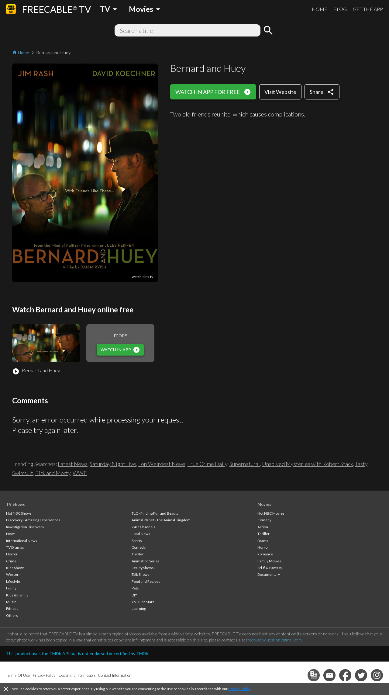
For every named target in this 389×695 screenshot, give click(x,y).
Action (262, 527)
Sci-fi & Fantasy (269, 567)
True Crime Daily (207, 463)
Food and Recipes (146, 581)
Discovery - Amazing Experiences (33, 520)
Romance (265, 554)
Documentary (268, 574)
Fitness (12, 608)
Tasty (361, 463)
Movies (264, 504)
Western (13, 574)
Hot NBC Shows (19, 513)
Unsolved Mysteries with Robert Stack (307, 463)
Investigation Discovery (25, 527)
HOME (319, 9)
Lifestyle (13, 581)
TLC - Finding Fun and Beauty (155, 513)
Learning (139, 608)
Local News (141, 533)
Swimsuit (22, 473)
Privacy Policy (239, 688)
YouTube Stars (143, 601)
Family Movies (269, 561)
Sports (137, 540)
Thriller (138, 554)
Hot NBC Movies (270, 513)
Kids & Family (17, 595)
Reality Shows (143, 567)
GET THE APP (368, 9)
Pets (135, 588)
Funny (11, 588)
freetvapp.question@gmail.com (274, 639)
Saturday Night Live (113, 463)
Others (12, 615)
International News (21, 540)
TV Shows (15, 504)
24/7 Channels (143, 527)
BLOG (340, 9)
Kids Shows (15, 567)
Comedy (139, 547)
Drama (262, 540)
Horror (12, 554)
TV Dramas (15, 547)
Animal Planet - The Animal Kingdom (161, 520)
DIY (134, 595)
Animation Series (146, 561)
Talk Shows (140, 574)
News (10, 533)
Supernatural (244, 463)
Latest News (73, 463)
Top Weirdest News (161, 463)
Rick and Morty (53, 473)
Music (11, 601)
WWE (80, 473)
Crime (11, 561)
